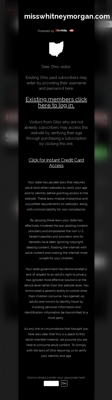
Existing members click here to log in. (56, 102)
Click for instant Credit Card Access (56, 162)
